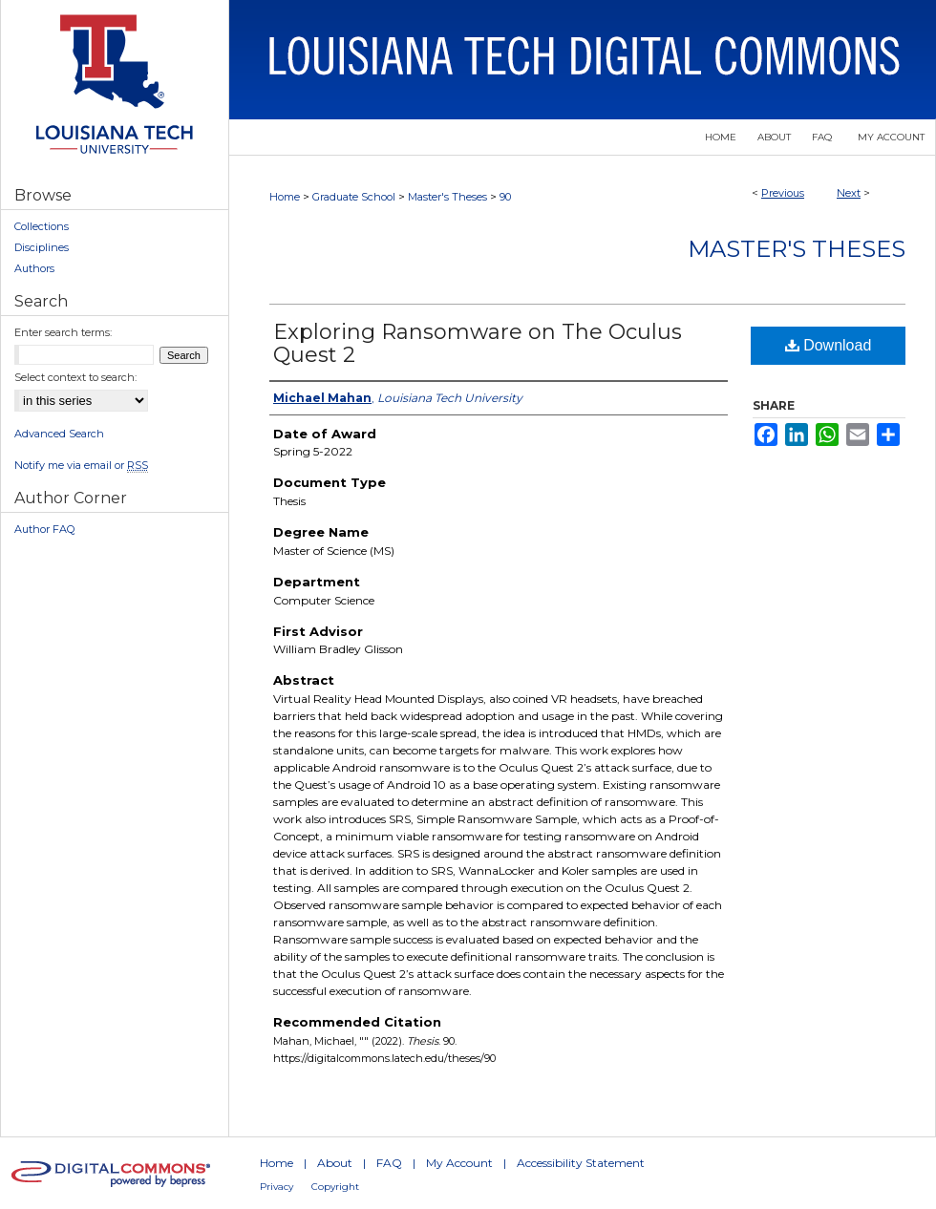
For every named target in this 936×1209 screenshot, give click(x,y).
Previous (782, 193)
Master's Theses (447, 196)
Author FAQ (44, 529)
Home (284, 196)
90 (505, 196)
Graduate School (353, 196)
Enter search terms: (63, 332)
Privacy (276, 1186)
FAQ (389, 1163)
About (334, 1163)
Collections (41, 226)
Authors (34, 268)
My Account (459, 1163)
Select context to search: (75, 377)
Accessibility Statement (581, 1163)
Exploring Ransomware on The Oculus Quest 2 (477, 343)
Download (828, 345)
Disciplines (41, 247)
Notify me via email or (81, 465)
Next (849, 193)
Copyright (335, 1186)
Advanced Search (59, 433)
